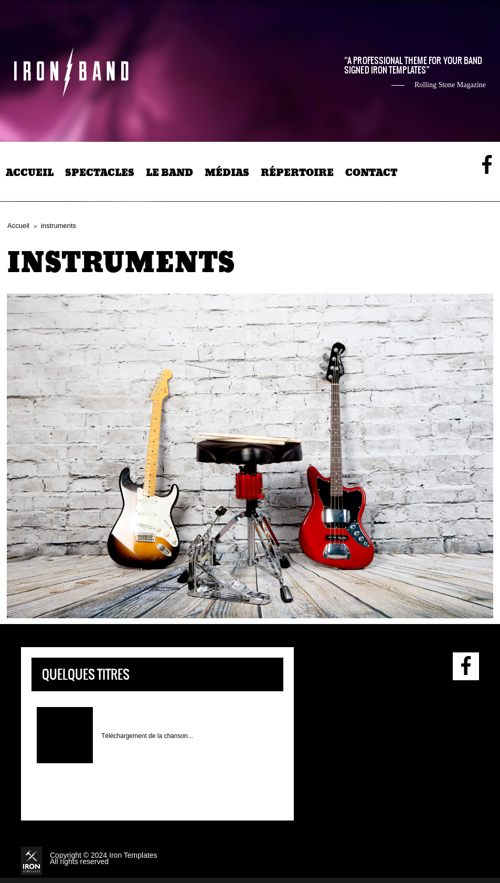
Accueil (30, 173)
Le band (169, 173)
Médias (227, 173)
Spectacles (99, 173)
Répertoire (297, 173)
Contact (371, 173)
